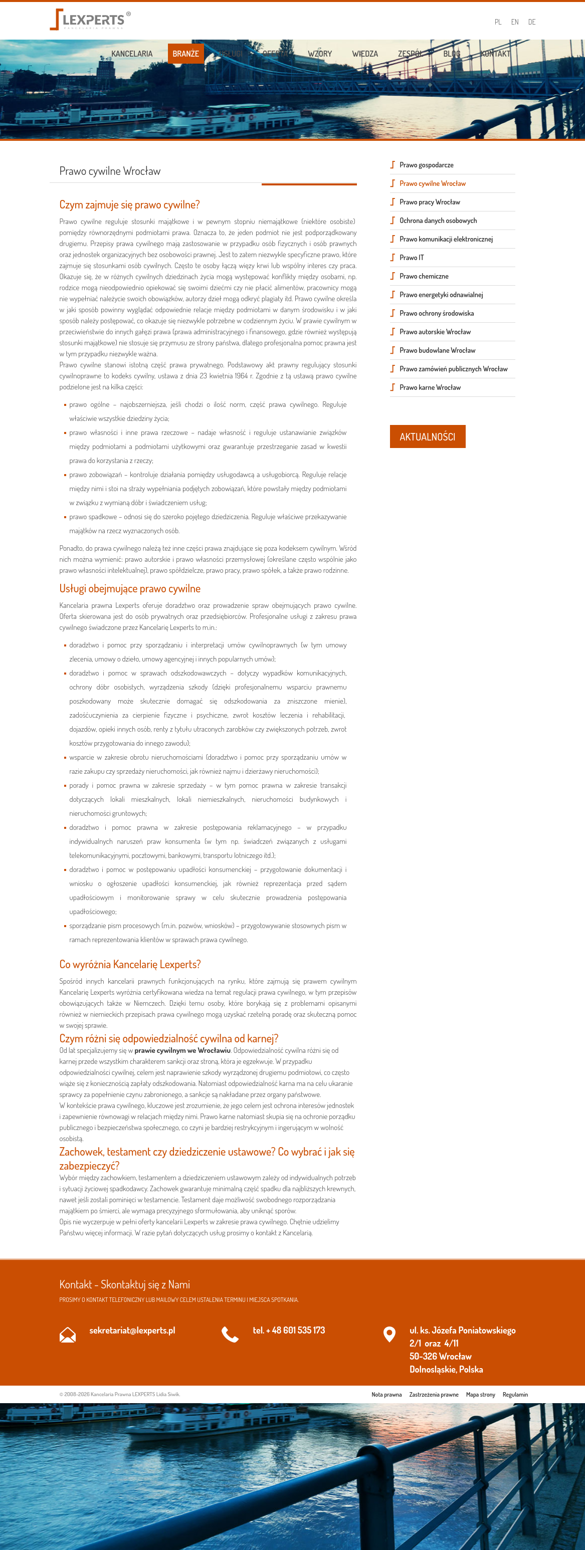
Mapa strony (480, 1394)
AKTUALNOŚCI (428, 436)
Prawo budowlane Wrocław (438, 350)
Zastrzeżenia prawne (434, 1394)
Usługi (231, 54)
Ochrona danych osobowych (438, 220)
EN (515, 22)
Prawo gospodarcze (427, 164)
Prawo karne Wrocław (430, 387)
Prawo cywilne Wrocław (433, 183)
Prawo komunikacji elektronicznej (446, 239)
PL (498, 22)
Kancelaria (131, 54)
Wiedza (365, 54)
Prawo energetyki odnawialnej (441, 294)
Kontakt (496, 54)
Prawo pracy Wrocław (430, 201)
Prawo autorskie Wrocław (435, 331)
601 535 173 (304, 1330)
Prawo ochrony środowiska (437, 313)
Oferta (275, 54)
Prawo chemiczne (424, 276)
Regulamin (515, 1394)
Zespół (410, 54)
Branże (186, 54)
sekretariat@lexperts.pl (132, 1330)
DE (532, 22)
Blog (451, 54)
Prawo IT (412, 257)
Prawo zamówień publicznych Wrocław (454, 368)
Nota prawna (387, 1394)
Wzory (320, 54)
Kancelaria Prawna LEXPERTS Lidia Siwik (135, 1394)
